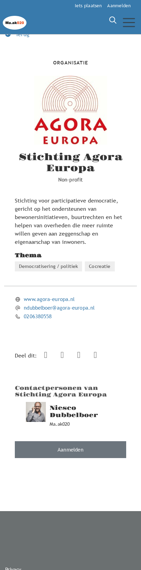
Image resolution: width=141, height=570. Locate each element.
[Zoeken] (112, 20)
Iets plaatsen (88, 5)
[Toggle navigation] (128, 22)
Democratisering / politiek (48, 266)
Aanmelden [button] (70, 449)
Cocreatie (99, 266)
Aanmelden (119, 5)
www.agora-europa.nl (49, 299)
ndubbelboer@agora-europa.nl (59, 307)
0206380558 (38, 316)
